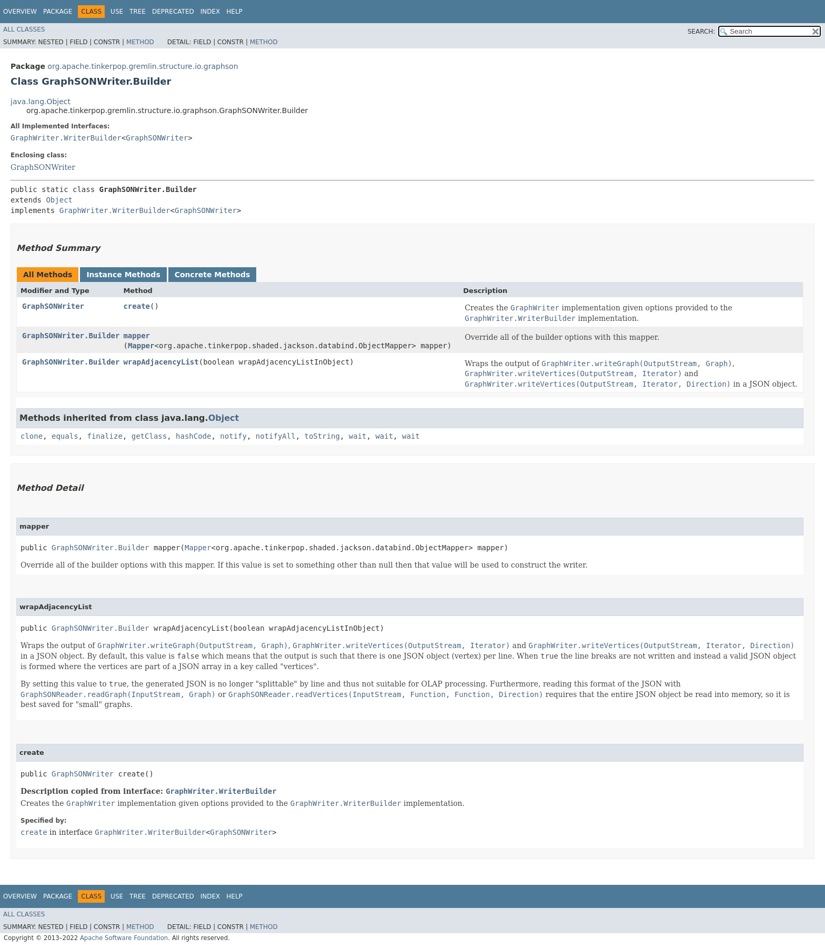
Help (234, 11)
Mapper (141, 345)
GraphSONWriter (157, 138)
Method (140, 42)
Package (57, 11)
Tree (137, 11)
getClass (149, 436)
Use (116, 11)
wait (358, 436)
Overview (20, 11)
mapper (136, 335)
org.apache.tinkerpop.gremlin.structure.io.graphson (142, 66)
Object (59, 200)
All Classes (24, 29)
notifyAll (276, 436)
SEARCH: (702, 31)
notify (233, 436)
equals (65, 436)
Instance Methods (123, 274)
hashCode (193, 436)
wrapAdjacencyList (160, 362)
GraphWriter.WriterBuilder (66, 138)
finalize (104, 436)
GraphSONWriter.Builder (70, 335)
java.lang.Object (41, 101)
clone (32, 436)
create (136, 306)
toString (322, 436)
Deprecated (173, 11)
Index (210, 11)
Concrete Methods (212, 274)
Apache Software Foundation (124, 938)
